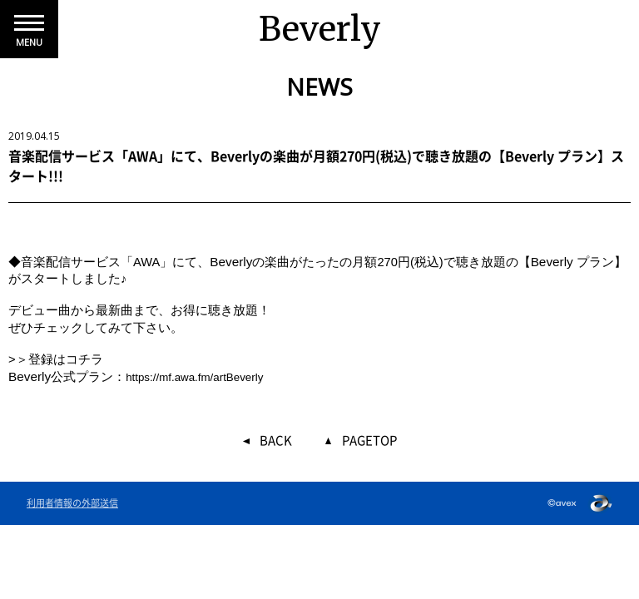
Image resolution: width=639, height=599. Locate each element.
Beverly (320, 29)
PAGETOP (369, 441)
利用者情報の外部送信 (72, 503)
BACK (276, 441)
